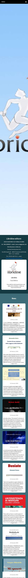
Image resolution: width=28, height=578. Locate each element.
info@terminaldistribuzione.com (14, 258)
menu (3, 2)
